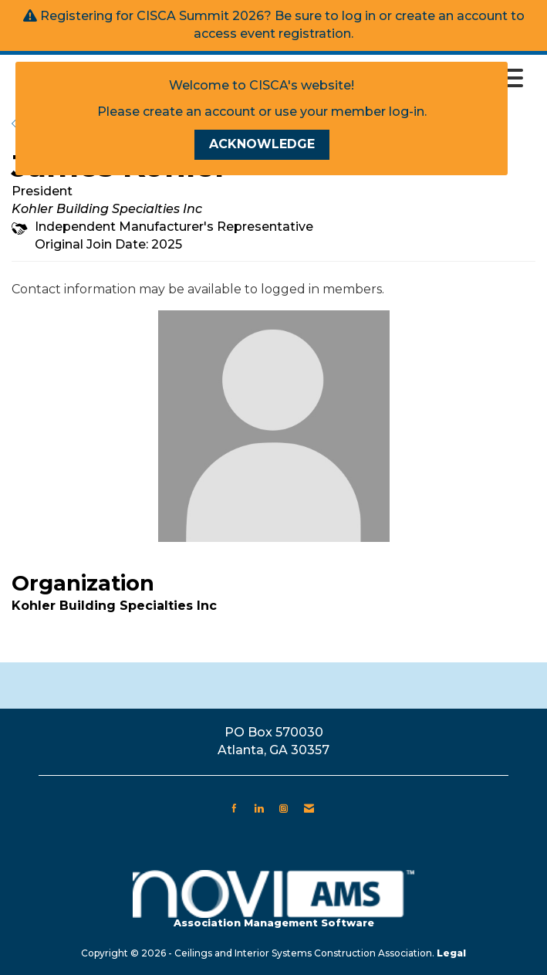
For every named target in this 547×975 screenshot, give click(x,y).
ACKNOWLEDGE (262, 144)
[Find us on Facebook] (234, 808)
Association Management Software (273, 899)
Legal (451, 953)
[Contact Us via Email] (309, 808)
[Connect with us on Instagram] (283, 808)
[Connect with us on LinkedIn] (259, 808)
